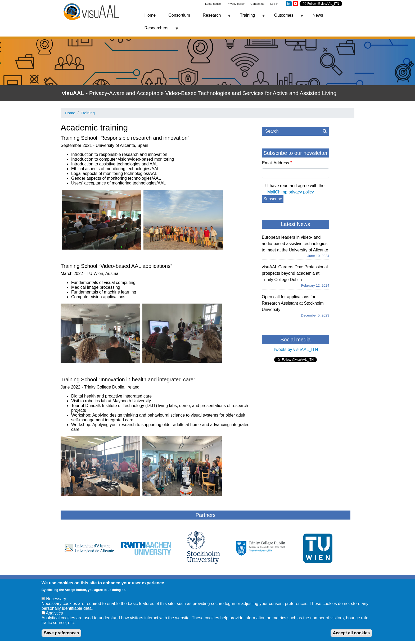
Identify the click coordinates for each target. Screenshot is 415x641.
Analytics (54, 615)
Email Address (275, 163)
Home (150, 15)
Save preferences (61, 635)
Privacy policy (236, 3)
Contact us (257, 3)
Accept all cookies (351, 635)
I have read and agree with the (295, 188)
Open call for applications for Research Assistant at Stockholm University (293, 303)
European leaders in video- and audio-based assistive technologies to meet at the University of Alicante (295, 243)
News (318, 15)
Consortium (179, 15)
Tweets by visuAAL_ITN (295, 349)
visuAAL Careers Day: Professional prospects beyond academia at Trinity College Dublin (295, 273)
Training (248, 17)
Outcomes (285, 17)
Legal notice (213, 3)
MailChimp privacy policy (290, 192)
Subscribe (272, 199)
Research (213, 17)
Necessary (56, 600)
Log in (274, 3)
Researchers (158, 30)
